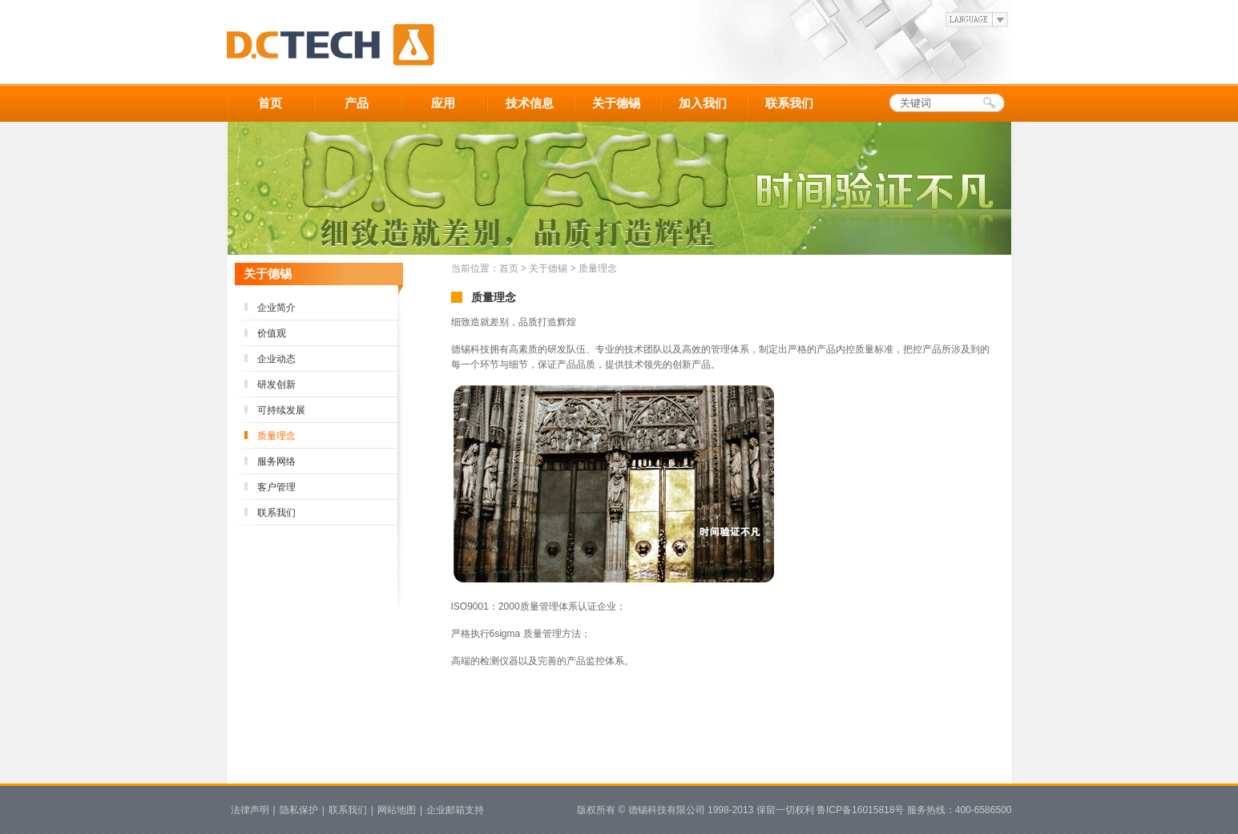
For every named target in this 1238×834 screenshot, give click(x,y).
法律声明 (250, 810)
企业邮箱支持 (455, 810)
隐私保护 (299, 810)
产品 (357, 103)
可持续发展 (281, 410)
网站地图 (396, 810)
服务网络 (276, 461)
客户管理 (276, 487)
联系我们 (789, 103)
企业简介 (276, 307)
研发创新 (276, 384)
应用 (443, 103)
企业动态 (276, 359)
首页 (270, 103)
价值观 (271, 333)
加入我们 (703, 103)
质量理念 (276, 435)
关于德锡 (616, 103)
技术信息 (530, 103)
